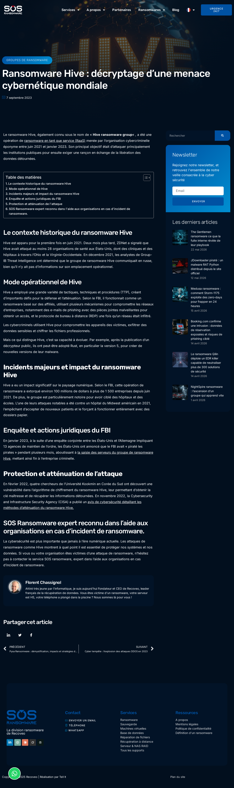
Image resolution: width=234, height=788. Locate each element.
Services (70, 10)
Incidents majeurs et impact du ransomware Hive (44, 193)
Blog (175, 10)
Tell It (62, 776)
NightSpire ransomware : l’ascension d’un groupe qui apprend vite (207, 391)
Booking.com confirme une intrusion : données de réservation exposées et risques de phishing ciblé (206, 329)
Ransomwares (151, 10)
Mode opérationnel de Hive (28, 188)
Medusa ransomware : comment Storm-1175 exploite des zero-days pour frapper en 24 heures (206, 297)
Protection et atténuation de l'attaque (35, 204)
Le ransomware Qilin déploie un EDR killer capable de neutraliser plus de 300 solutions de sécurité (206, 362)
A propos (96, 10)
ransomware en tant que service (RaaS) (54, 141)
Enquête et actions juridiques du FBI (35, 198)
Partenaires (121, 10)
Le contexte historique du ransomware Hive (39, 183)
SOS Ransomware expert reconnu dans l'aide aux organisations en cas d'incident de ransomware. (69, 211)
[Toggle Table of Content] (144, 177)
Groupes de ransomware (27, 60)
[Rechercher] (222, 135)
